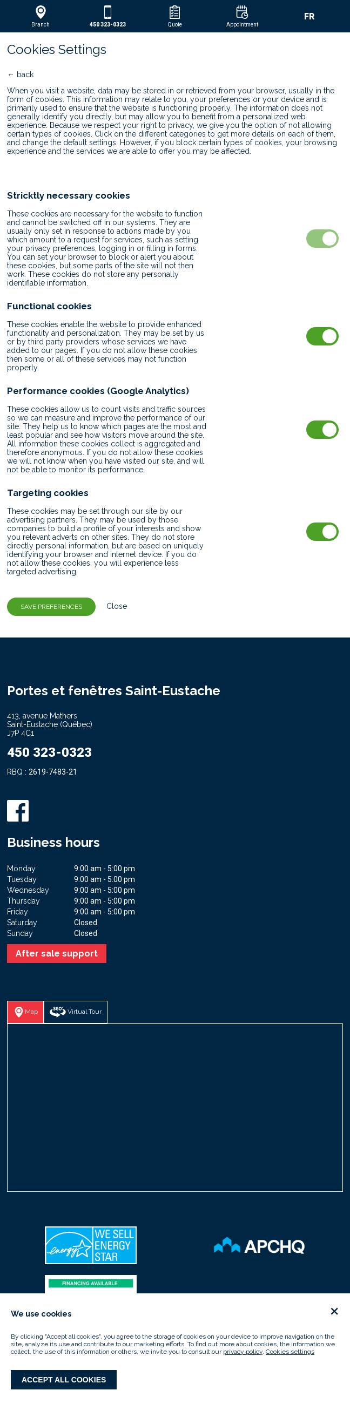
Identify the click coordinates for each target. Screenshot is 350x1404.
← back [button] (20, 74)
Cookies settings (290, 1351)
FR (309, 16)
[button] (40, 16)
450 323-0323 (49, 752)
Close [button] (112, 606)
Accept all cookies (64, 1379)
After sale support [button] (57, 953)
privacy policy (242, 1351)
